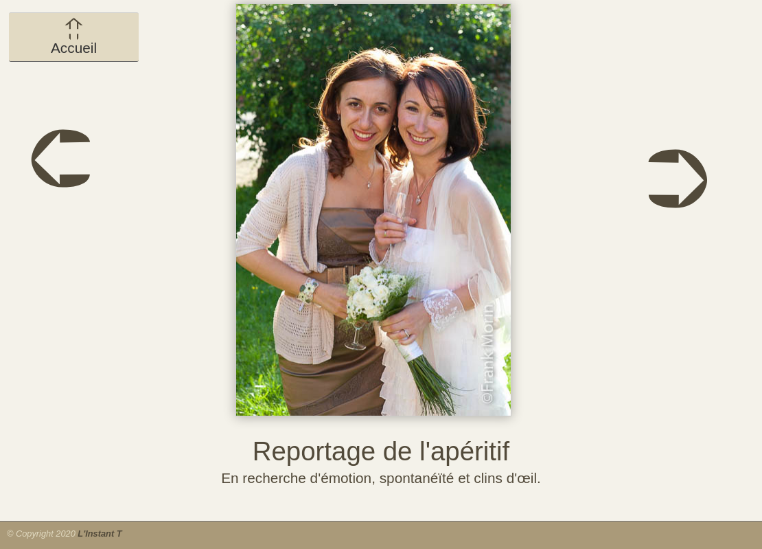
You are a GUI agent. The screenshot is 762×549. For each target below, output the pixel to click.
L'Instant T (100, 533)
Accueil (74, 36)
